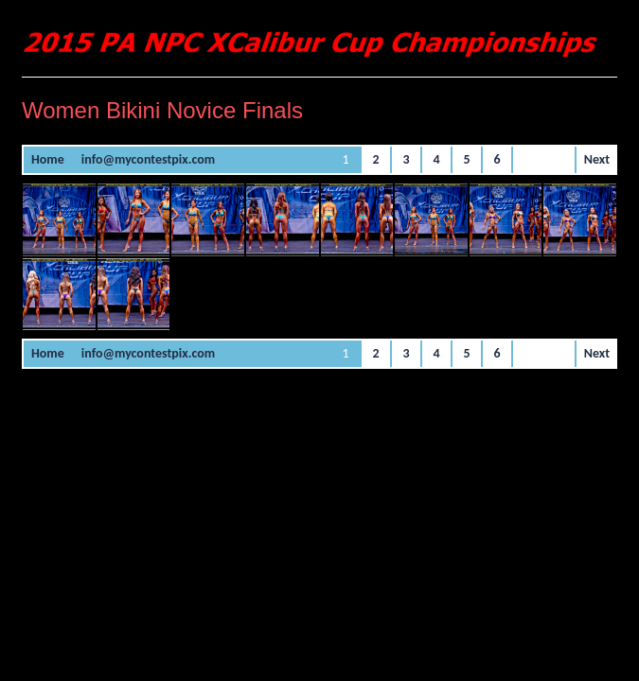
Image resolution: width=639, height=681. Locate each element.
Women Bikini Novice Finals (162, 110)
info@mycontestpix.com (148, 159)
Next (597, 159)
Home (47, 159)
